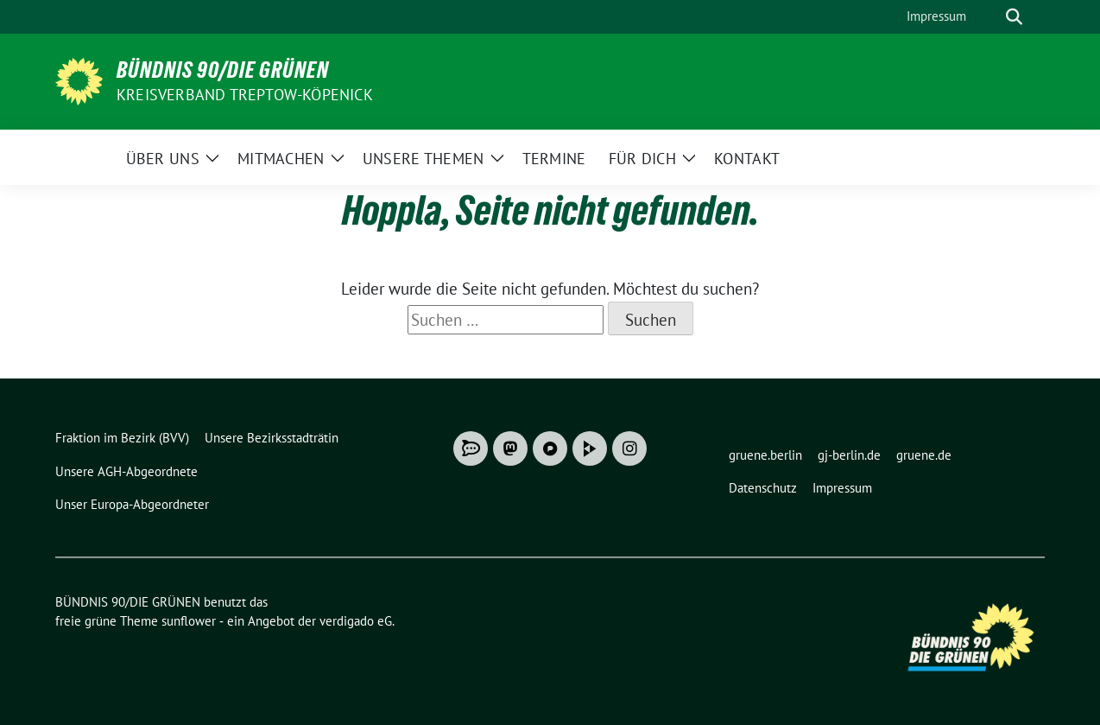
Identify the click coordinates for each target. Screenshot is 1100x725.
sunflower (188, 621)
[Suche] (989, 17)
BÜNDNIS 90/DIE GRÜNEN (223, 70)
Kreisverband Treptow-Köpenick (245, 95)
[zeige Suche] (1014, 17)
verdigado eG (355, 621)
